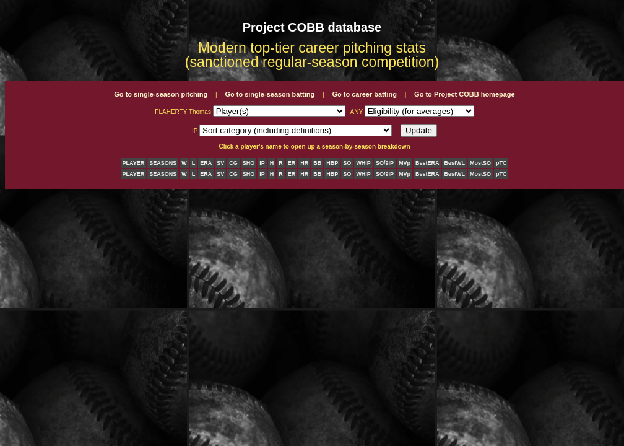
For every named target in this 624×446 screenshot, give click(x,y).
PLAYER (134, 163)
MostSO (480, 163)
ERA (206, 163)
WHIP (363, 163)
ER (292, 163)
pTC (501, 163)
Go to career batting (364, 94)
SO (347, 163)
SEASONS (162, 163)
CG (233, 163)
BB (317, 163)
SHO (249, 163)
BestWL (454, 163)
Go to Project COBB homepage (464, 94)
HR (304, 163)
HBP (332, 163)
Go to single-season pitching (160, 94)
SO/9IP (385, 163)
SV (220, 163)
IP (262, 163)
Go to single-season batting (269, 94)
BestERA (427, 163)
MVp (404, 163)
